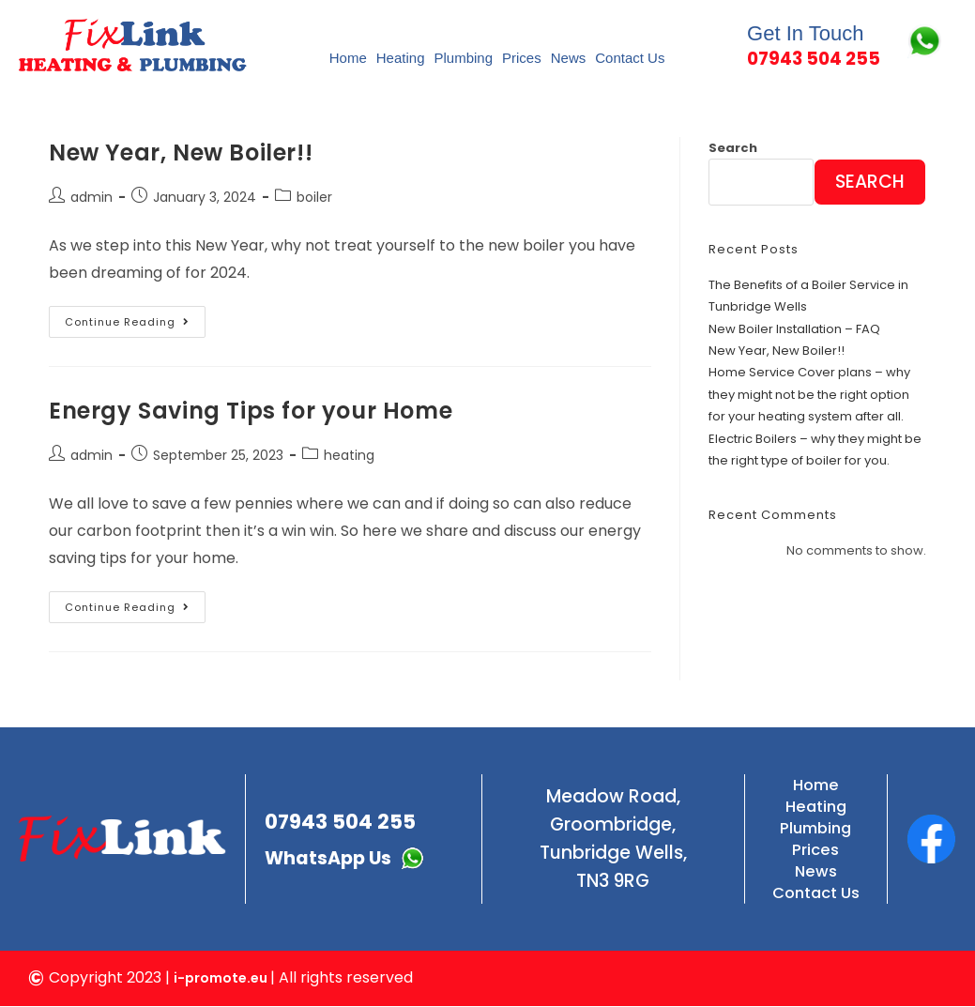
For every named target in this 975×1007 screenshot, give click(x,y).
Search (732, 148)
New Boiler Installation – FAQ (794, 329)
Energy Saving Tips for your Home (250, 410)
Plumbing (463, 58)
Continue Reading (135, 317)
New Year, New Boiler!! (180, 152)
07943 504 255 (350, 817)
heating (349, 456)
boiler (314, 198)
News (569, 58)
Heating (400, 58)
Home (348, 58)
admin (91, 198)
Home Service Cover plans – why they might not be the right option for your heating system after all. (809, 395)
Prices (521, 58)
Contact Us (629, 58)
